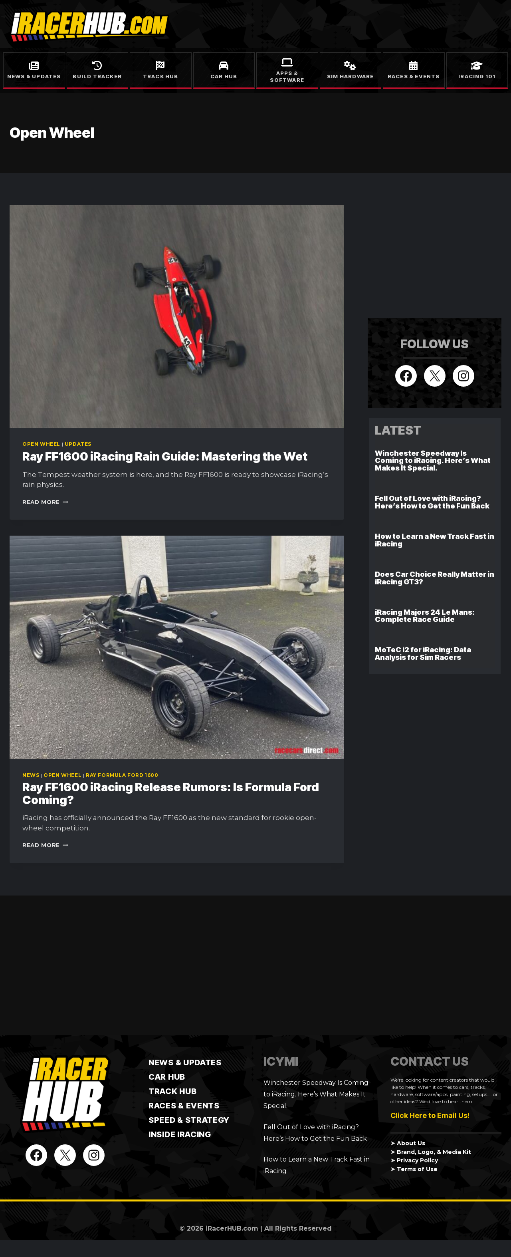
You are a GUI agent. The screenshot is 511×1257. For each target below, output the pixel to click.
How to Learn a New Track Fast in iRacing (434, 540)
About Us (411, 1143)
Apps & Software (287, 76)
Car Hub (223, 76)
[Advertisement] (427, 255)
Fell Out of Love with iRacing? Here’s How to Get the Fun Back (432, 502)
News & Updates (34, 76)
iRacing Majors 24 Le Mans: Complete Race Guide (425, 616)
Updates (78, 444)
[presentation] (177, 316)
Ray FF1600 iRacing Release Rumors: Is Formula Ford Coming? (174, 793)
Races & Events (414, 76)
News (30, 775)
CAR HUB (167, 1077)
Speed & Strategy (189, 1120)
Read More (45, 502)
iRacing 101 (476, 76)
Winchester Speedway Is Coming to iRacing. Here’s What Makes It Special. (433, 461)
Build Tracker (97, 76)
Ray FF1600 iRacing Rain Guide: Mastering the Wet (168, 456)
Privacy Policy (418, 1160)
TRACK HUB (172, 1091)
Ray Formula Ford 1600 (122, 775)
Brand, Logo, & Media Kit (434, 1152)
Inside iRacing (180, 1134)
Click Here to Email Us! (429, 1115)
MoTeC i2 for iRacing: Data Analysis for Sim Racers (423, 653)
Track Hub (160, 76)
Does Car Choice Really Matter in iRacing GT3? (434, 578)
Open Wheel (41, 444)
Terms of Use (418, 1169)
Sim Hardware (350, 76)
